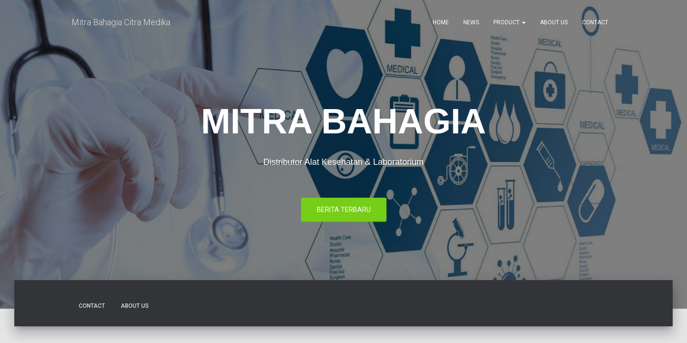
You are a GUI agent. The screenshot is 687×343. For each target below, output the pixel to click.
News (471, 23)
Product (509, 23)
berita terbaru (344, 161)
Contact (595, 23)
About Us (554, 23)
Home (441, 23)
